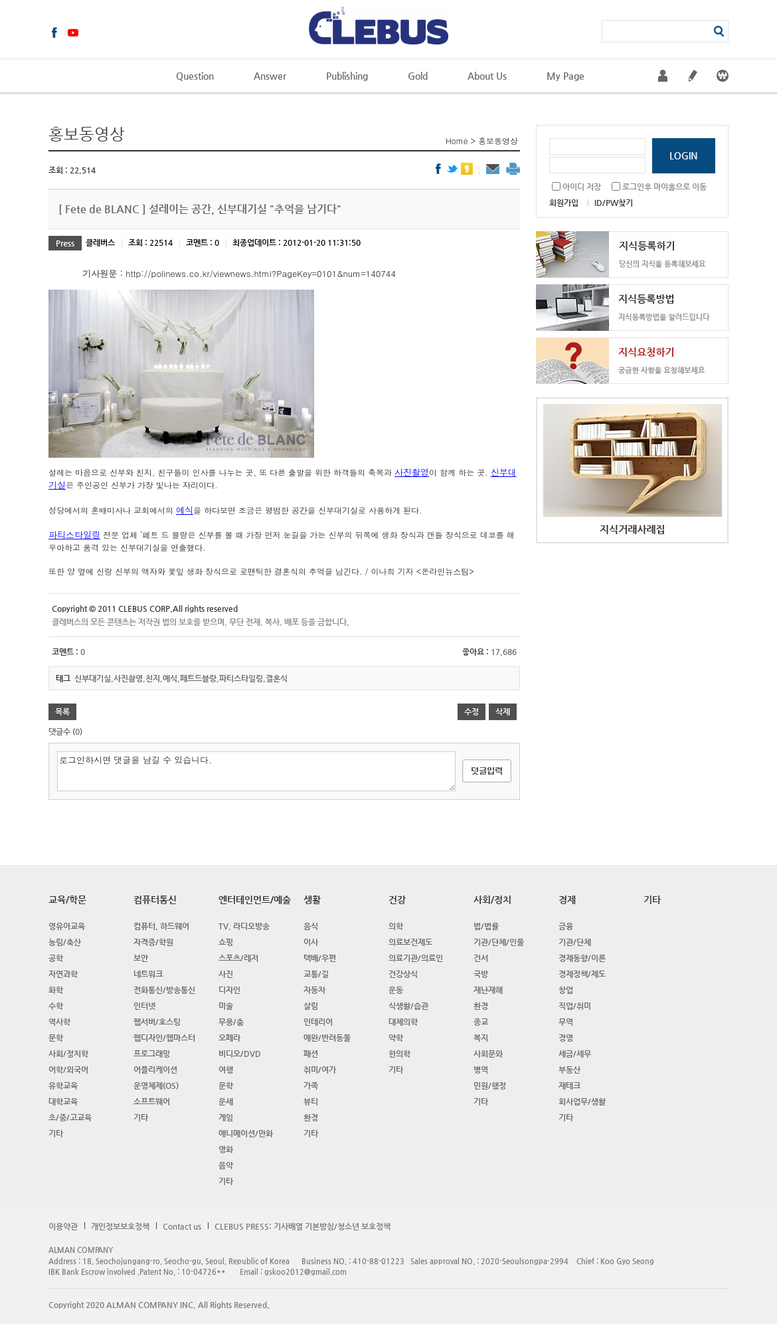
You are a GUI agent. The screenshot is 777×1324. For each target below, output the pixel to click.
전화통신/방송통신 (164, 989)
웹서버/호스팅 (157, 1021)
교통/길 (316, 974)
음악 (225, 1165)
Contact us (182, 1226)
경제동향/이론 (582, 958)
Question (195, 75)
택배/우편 (319, 958)
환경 (310, 1117)
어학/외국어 (68, 1069)
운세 (225, 1101)
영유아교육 (66, 926)
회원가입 (563, 202)
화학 (55, 989)
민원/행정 (490, 1085)
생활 (312, 899)
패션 (310, 1053)
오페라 (229, 1037)
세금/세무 (575, 1053)
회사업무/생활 (582, 1101)
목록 (62, 711)
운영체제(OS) (156, 1085)
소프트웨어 (151, 1101)
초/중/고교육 (70, 1117)
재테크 (569, 1085)
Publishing (347, 75)
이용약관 (63, 1226)
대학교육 (63, 1101)
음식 (310, 926)
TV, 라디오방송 (244, 926)
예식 (184, 510)
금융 (566, 926)
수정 (471, 711)
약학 (395, 1037)
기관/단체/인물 (499, 942)
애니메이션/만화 (245, 1133)
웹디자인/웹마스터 (164, 1037)
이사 (310, 942)
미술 (225, 1005)
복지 (481, 1037)
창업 (566, 989)
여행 (225, 1069)
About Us (487, 75)
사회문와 (488, 1053)
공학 (55, 958)
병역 (481, 1069)
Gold (418, 75)
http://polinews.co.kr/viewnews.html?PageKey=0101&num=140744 (261, 273)
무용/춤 (231, 1021)
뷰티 (310, 1101)
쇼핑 (225, 942)
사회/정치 (492, 899)
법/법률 (486, 926)
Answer (270, 75)
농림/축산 (64, 942)
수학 (55, 1005)
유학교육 (63, 1085)
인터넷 (144, 1005)
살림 (310, 1005)
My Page (565, 75)
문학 (55, 1037)
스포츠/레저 (238, 958)
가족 (310, 1085)
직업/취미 (575, 1005)
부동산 (569, 1069)
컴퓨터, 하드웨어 (161, 926)
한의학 (399, 1053)
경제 (567, 899)
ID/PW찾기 (613, 202)
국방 (481, 974)
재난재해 (488, 989)
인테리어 (318, 1021)
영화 (225, 1149)
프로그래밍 (151, 1053)
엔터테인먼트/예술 (254, 899)
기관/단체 (575, 942)
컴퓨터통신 (155, 899)
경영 (566, 1037)
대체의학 (403, 1021)
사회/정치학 (68, 1053)
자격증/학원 (153, 942)
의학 (395, 926)
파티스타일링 (74, 534)
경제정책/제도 (582, 974)
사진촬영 (411, 472)
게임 (225, 1117)
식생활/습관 (408, 1005)
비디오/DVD (239, 1053)
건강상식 (403, 974)
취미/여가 (319, 1069)
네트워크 (148, 974)
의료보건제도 (410, 942)
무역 (566, 1021)
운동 (395, 989)
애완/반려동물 (327, 1037)
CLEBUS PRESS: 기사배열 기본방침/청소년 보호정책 (302, 1226)
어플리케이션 (155, 1069)
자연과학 (63, 974)
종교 (481, 1021)
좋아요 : (476, 651)
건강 (397, 899)
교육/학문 (67, 899)
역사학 (59, 1021)
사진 (225, 974)
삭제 (502, 711)
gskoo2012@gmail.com (305, 1272)
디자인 (229, 989)
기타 (55, 1133)
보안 (140, 958)
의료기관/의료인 (415, 958)
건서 (481, 958)
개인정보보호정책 (120, 1226)
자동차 (314, 989)
